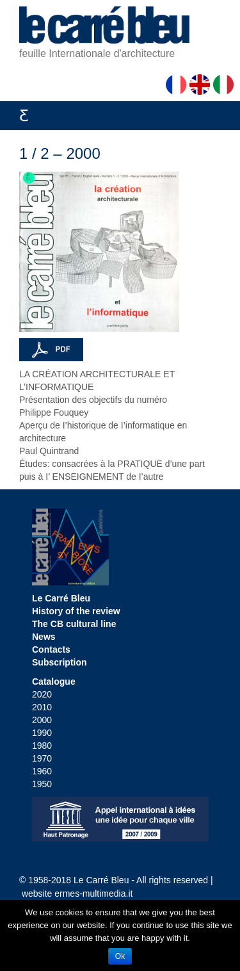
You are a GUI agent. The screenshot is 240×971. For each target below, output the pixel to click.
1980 (42, 745)
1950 (42, 784)
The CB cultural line (74, 624)
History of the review (76, 611)
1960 (42, 771)
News (44, 637)
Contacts (51, 649)
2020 (42, 694)
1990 (42, 733)
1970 (42, 758)
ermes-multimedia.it (93, 893)
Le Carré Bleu (61, 598)
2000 (42, 720)
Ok (120, 956)
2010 (42, 707)
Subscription (59, 662)
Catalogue (54, 681)
